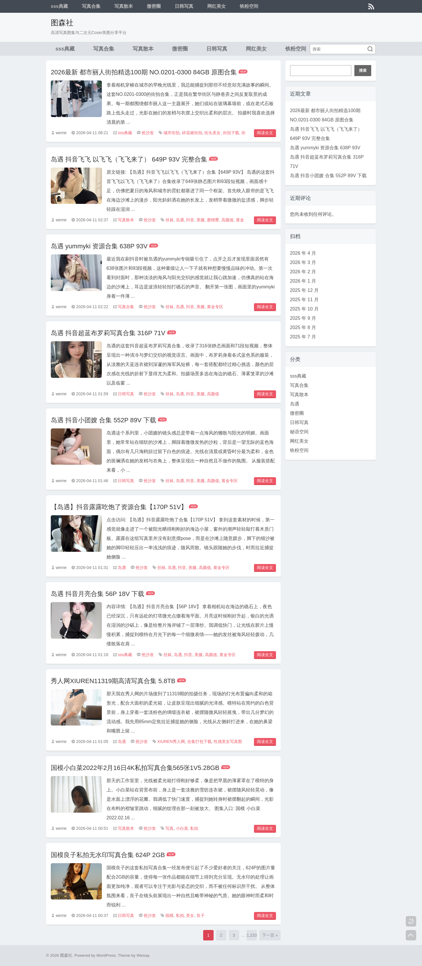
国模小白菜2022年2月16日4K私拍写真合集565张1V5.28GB (135, 767)
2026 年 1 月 (303, 281)
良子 (200, 915)
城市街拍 (171, 132)
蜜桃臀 (213, 220)
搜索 (363, 70)
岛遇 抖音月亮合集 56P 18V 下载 (97, 593)
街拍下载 (231, 132)
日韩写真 (184, 6)
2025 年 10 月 (304, 308)
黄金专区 (215, 306)
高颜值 (227, 220)
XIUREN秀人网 (171, 741)
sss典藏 (59, 6)
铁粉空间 (249, 6)
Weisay (142, 955)
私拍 (194, 828)
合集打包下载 (199, 741)
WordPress (106, 955)
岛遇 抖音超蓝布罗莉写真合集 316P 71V (108, 333)
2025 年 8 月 (303, 327)
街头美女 (212, 132)
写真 (169, 828)
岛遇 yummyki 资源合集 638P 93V (99, 246)
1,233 (252, 935)
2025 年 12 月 (304, 290)
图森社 (62, 22)
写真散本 (123, 6)
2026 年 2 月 (303, 271)
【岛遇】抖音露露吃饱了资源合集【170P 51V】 (119, 507)
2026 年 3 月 (303, 262)
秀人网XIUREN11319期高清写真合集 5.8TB (113, 681)
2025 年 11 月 (304, 299)
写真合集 (91, 6)
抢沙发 (148, 132)
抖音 (190, 220)
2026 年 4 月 (303, 253)
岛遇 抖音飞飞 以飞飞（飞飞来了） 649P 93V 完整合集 (129, 159)
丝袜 (169, 220)
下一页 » (270, 935)
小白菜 (182, 828)
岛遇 (180, 220)
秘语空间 (299, 431)
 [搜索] (370, 49)
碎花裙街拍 (192, 132)
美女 (190, 915)
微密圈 (154, 6)
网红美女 (216, 6)
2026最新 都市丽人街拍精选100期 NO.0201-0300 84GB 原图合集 (144, 72)
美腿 (200, 220)
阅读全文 (265, 132)
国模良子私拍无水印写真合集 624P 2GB (108, 855)
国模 (169, 915)
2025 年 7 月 (303, 336)
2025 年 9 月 (303, 318)
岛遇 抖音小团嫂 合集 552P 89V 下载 (103, 420)
